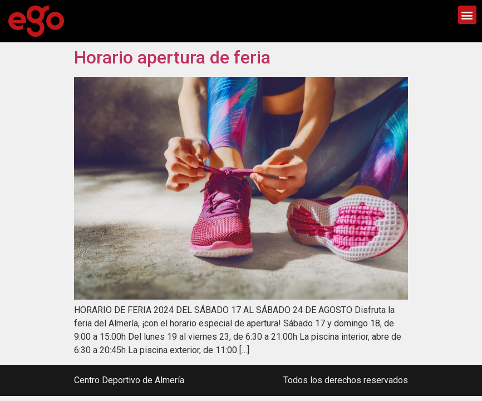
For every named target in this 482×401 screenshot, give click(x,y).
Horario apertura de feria (172, 57)
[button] (467, 15)
